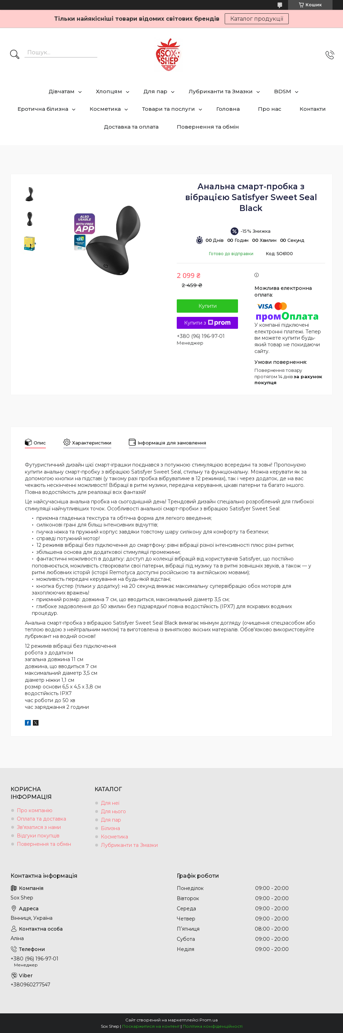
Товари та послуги (168, 109)
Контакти (313, 109)
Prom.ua (209, 1019)
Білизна (110, 828)
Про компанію (34, 810)
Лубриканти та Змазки (221, 91)
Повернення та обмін (208, 126)
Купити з (207, 323)
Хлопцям (109, 91)
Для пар (155, 91)
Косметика (105, 109)
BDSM (282, 91)
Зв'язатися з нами (39, 827)
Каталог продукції (256, 18)
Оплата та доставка (41, 819)
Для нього (113, 811)
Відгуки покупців (38, 835)
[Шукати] (14, 55)
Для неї (110, 803)
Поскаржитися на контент (151, 1026)
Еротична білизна (43, 109)
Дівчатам (62, 91)
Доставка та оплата (131, 126)
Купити (207, 306)
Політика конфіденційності (213, 1026)
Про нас (269, 109)
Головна (228, 109)
